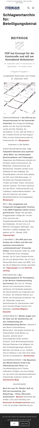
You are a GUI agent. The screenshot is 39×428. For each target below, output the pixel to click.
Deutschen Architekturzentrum (16, 402)
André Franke (27, 66)
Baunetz (19, 397)
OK (14, 423)
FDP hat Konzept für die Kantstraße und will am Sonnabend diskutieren (19, 56)
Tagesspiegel (9, 235)
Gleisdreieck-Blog (11, 380)
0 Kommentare (26, 64)
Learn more (24, 423)
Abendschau (29, 356)
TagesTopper (12, 66)
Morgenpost (8, 200)
